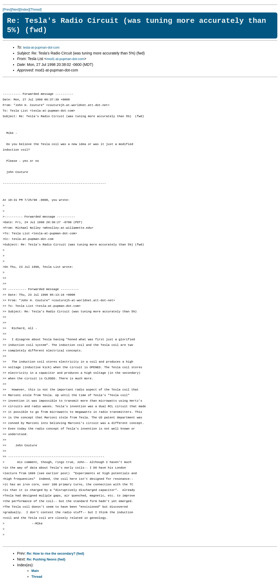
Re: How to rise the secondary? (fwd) (55, 553)
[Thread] (36, 9)
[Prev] (7, 9)
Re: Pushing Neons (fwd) (46, 559)
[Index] (25, 9)
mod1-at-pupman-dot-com (65, 59)
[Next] (15, 9)
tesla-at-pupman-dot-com (41, 47)
